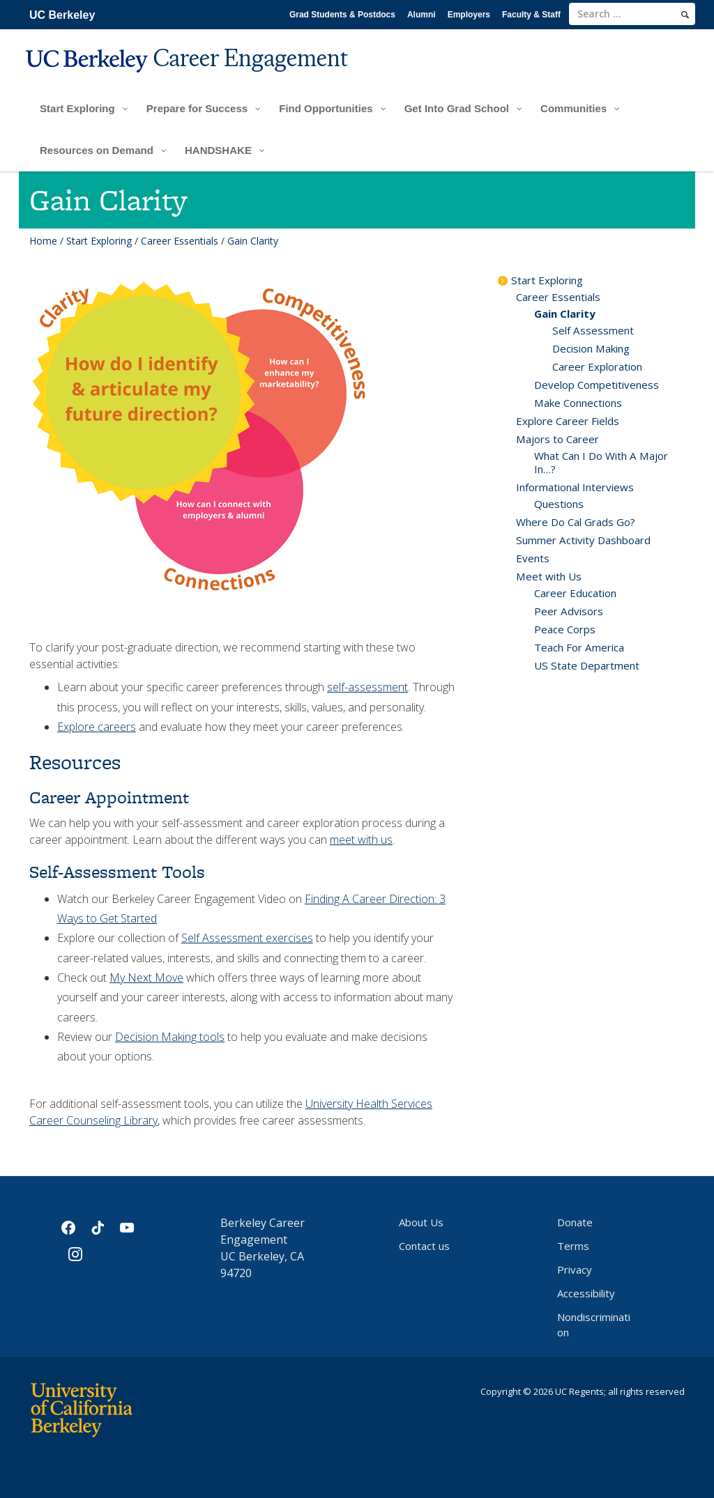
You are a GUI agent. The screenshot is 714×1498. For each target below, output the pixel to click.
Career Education (575, 593)
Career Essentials (179, 240)
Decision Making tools (170, 1036)
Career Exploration (597, 366)
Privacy (574, 1269)
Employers (469, 15)
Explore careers (96, 726)
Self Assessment (593, 330)
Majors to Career (557, 439)
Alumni (421, 15)
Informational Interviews (575, 487)
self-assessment (367, 687)
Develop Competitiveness (596, 385)
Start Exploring (99, 240)
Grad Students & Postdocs (342, 15)
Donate (575, 1222)
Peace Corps (564, 629)
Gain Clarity (564, 314)
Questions (559, 504)
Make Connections (578, 403)
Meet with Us (549, 576)
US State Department (586, 665)
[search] (685, 14)
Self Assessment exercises (247, 937)
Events (532, 558)
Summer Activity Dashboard (583, 540)
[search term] (632, 14)
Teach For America (579, 647)
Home (43, 240)
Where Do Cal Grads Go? (575, 522)
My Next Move (146, 977)
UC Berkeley (62, 15)
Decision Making (591, 348)
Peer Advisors (568, 611)
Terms (573, 1246)
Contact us (424, 1246)
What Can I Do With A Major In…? (601, 462)
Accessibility (586, 1293)
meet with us (361, 839)
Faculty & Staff (531, 15)
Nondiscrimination (593, 1324)
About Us (421, 1222)
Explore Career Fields (567, 421)
